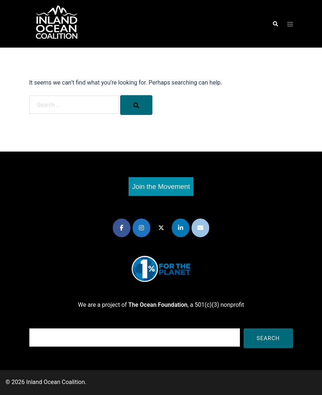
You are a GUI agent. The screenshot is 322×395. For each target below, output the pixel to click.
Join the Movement (161, 186)
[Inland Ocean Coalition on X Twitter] (161, 228)
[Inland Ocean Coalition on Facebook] (121, 228)
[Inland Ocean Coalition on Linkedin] (180, 228)
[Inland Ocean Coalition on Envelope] (200, 228)
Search (268, 338)
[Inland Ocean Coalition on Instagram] (141, 228)
